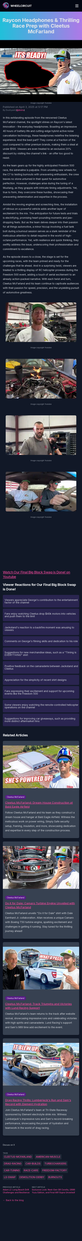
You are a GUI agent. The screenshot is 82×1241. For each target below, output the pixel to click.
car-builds (33, 1163)
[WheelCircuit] (17, 6)
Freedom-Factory (54, 1170)
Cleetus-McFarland (18, 1156)
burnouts (55, 1177)
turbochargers (55, 1163)
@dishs (20, 110)
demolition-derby (31, 1177)
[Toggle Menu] (77, 6)
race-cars (31, 1170)
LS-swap (9, 1177)
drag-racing (12, 1163)
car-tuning (12, 1170)
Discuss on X (9, 1145)
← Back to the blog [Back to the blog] (13, 1200)
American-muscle (48, 1156)
